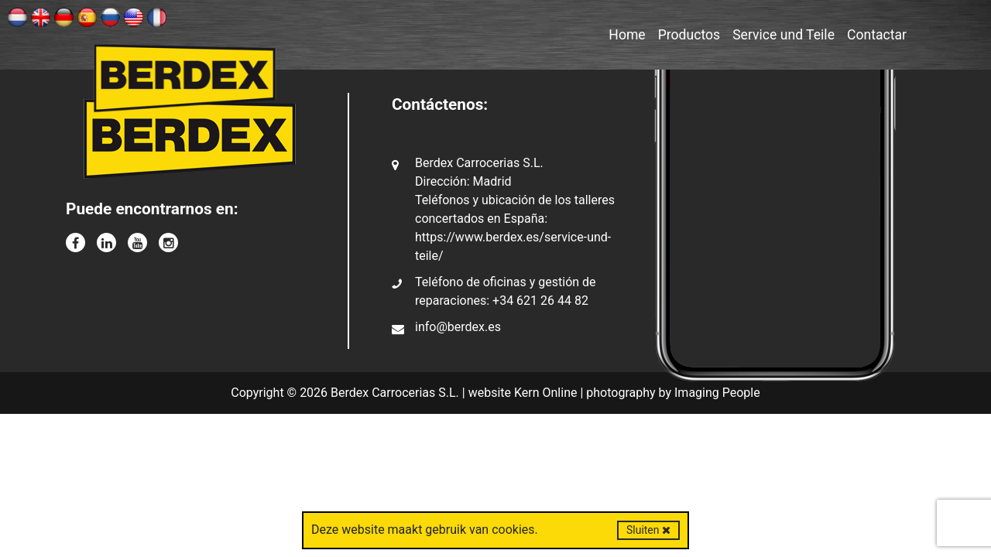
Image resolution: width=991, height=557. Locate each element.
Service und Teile (783, 35)
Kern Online (546, 392)
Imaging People (717, 392)
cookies (513, 529)
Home (627, 35)
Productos (689, 35)
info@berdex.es (458, 327)
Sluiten (648, 530)
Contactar (877, 35)
